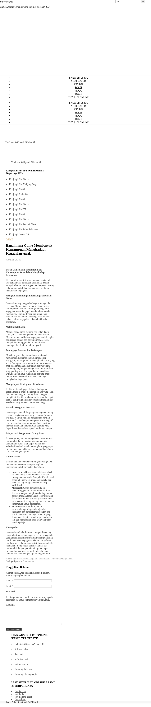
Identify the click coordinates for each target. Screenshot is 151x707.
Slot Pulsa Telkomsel (28, 229)
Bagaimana (16, 558)
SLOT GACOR (78, 81)
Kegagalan (32, 558)
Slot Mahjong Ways (28, 184)
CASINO (78, 84)
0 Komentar (28, 561)
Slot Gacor (24, 179)
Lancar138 (24, 234)
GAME (9, 239)
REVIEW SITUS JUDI (78, 77)
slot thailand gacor (23, 700)
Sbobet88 (23, 194)
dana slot (19, 657)
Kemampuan (43, 558)
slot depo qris (30, 677)
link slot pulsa (21, 652)
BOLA (78, 90)
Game (24, 558)
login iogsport (21, 662)
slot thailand (20, 697)
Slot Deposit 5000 (27, 224)
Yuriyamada (6, 1)
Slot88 (22, 189)
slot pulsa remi (21, 667)
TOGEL (78, 94)
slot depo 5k (20, 695)
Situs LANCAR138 (34, 647)
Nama (9, 580)
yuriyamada (16, 561)
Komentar (10, 605)
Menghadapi (67, 558)
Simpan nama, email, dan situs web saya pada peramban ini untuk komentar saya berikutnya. (29, 598)
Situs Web (10, 591)
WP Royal (33, 705)
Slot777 (22, 209)
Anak (8, 558)
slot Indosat (20, 703)
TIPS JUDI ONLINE (78, 97)
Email (9, 586)
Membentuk (55, 558)
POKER (78, 87)
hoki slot (28, 672)
